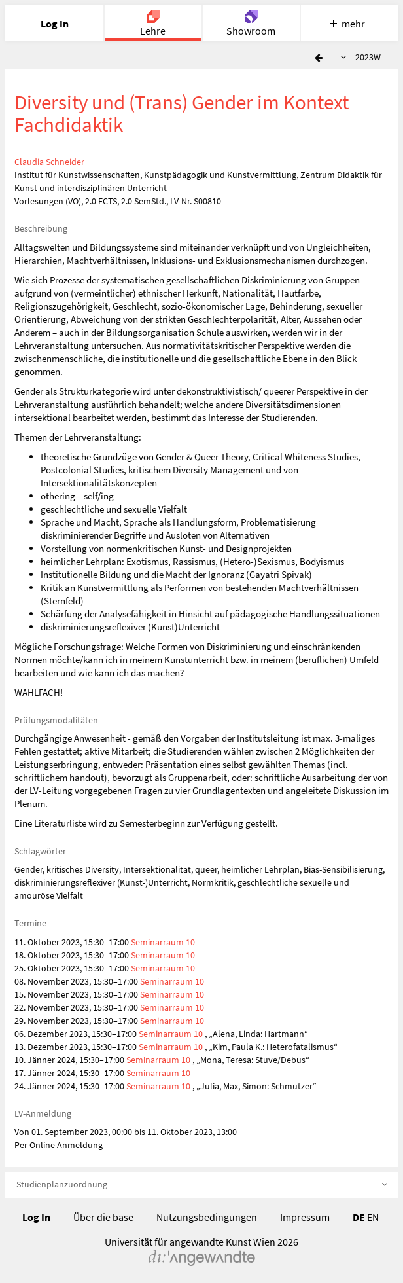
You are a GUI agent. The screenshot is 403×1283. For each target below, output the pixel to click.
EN (373, 1216)
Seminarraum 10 (163, 942)
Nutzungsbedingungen (206, 1216)
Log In (36, 1216)
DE (359, 1216)
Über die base (103, 1216)
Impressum (305, 1216)
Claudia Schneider (49, 162)
